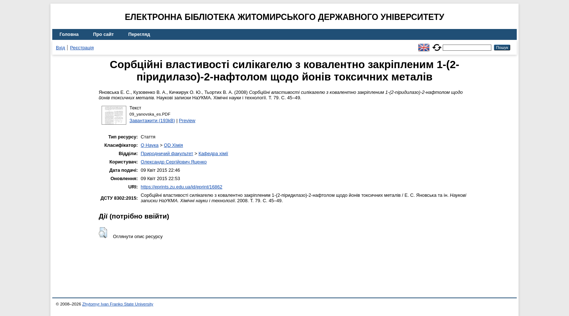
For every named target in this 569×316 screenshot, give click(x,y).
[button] (103, 232)
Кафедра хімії (213, 153)
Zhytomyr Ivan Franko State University (117, 304)
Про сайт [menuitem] (103, 34)
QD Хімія (173, 145)
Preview (187, 120)
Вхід (60, 47)
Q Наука (150, 145)
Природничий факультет (167, 153)
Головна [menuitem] (69, 34)
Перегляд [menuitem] (139, 34)
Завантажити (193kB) (152, 120)
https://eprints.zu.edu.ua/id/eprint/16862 (181, 187)
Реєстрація (82, 47)
